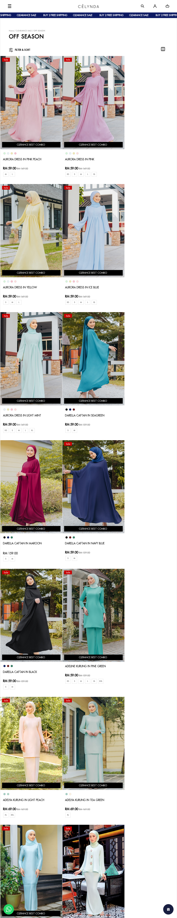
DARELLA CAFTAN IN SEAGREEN (143, 278)
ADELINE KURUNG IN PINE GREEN (26, 521)
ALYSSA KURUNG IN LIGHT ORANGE (28, 775)
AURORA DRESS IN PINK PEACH (25, 154)
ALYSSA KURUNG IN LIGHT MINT (84, 651)
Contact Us (80, 822)
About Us (21, 824)
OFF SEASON (39, 31)
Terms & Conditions (84, 839)
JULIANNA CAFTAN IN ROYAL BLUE (144, 775)
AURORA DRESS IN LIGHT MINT (84, 278)
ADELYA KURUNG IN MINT (21, 651)
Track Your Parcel (84, 833)
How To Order (51, 824)
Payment (48, 830)
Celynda (77, 912)
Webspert (117, 912)
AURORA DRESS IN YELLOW (139, 154)
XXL (40, 536)
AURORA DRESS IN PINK (78, 154)
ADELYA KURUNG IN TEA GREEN (143, 527)
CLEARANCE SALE (24, 31)
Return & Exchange (84, 827)
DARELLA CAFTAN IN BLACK (139, 402)
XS (65, 169)
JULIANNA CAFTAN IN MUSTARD (85, 775)
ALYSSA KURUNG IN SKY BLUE (141, 651)
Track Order (50, 841)
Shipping (48, 836)
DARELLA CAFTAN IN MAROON (25, 402)
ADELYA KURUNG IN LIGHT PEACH (85, 527)
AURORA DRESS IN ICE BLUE (22, 278)
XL (92, 169)
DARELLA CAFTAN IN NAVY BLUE (84, 402)
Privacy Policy (81, 844)
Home (11, 31)
